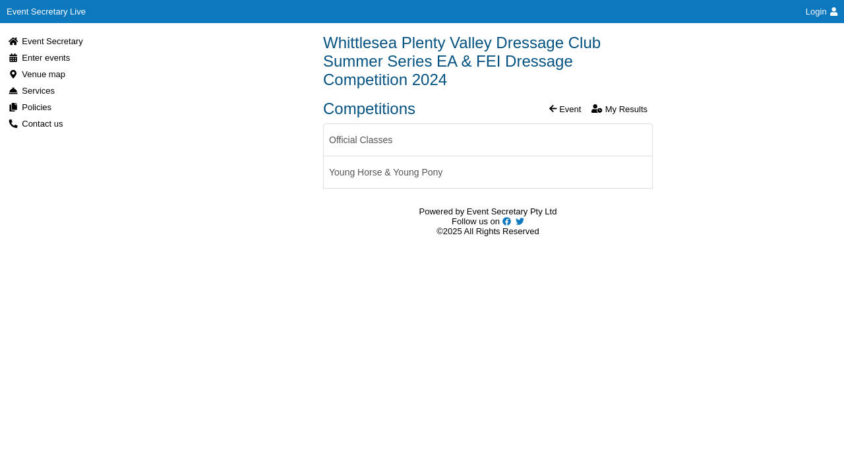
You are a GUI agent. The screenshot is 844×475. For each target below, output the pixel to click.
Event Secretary (45, 41)
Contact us (35, 124)
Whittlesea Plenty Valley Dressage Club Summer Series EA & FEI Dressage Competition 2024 (462, 61)
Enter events (39, 58)
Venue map (36, 74)
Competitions (369, 108)
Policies (29, 107)
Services (31, 91)
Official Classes (360, 140)
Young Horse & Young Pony (385, 172)
